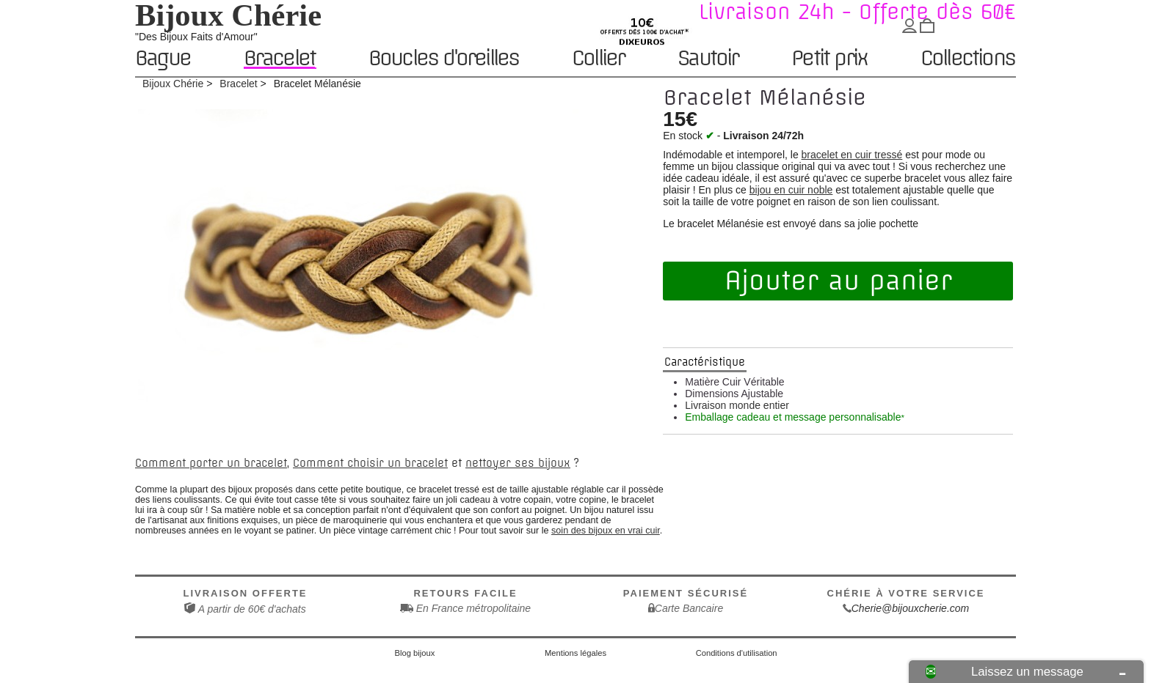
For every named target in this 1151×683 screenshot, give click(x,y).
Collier (598, 59)
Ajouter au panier (838, 280)
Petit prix (829, 59)
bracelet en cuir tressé (852, 154)
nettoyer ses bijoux (517, 463)
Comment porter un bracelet (211, 463)
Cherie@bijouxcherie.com (911, 608)
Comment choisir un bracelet (370, 463)
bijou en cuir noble (791, 190)
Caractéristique (704, 362)
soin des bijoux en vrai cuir (605, 530)
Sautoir (708, 59)
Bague (162, 59)
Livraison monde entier (737, 405)
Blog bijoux (415, 653)
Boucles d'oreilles (443, 59)
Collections (967, 59)
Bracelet (280, 58)
